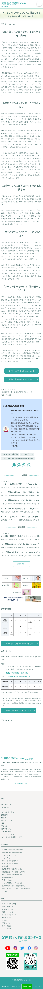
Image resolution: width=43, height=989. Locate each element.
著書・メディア (7, 906)
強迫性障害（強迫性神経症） (12, 869)
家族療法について (8, 807)
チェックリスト (6, 820)
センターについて (7, 804)
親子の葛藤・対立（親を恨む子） (14, 886)
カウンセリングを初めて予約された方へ (20, 644)
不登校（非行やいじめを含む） (13, 849)
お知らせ (5, 920)
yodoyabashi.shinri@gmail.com (19, 676)
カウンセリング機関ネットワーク (13, 837)
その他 (4, 891)
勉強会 (3, 818)
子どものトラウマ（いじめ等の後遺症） (16, 888)
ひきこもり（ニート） (10, 855)
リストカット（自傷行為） (10, 454)
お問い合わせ (6, 829)
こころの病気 (7, 929)
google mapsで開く (21, 783)
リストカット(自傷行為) (10, 863)
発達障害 (5, 866)
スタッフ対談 (7, 926)
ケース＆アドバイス (9, 915)
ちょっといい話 (7, 909)
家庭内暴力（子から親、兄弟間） (14, 872)
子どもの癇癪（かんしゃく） (12, 883)
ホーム (3, 799)
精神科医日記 (7, 918)
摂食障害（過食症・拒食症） (12, 852)
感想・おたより (7, 912)
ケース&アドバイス (27, 454)
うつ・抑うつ (7, 858)
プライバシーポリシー (9, 834)
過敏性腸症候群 (7, 877)
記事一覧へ (21, 564)
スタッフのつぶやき (9, 904)
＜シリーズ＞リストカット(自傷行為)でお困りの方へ (18, 458)
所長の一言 (6, 923)
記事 (3, 898)
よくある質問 (6, 831)
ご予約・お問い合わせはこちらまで (21, 371)
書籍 (3, 823)
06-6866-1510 (17, 673)
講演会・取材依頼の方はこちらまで (21, 379)
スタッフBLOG (37, 986)
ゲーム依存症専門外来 (10, 861)
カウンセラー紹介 (7, 812)
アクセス (4, 826)
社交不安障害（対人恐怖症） (12, 874)
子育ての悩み (7, 880)
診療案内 (4, 815)
